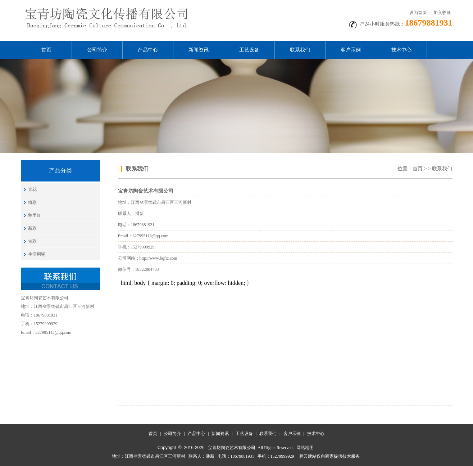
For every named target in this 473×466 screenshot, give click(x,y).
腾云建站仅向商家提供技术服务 (329, 456)
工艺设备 (249, 50)
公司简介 (97, 50)
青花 (32, 189)
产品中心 (148, 50)
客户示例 (351, 50)
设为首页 (418, 12)
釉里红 (34, 215)
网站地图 (305, 447)
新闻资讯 (198, 50)
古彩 (32, 241)
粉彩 (32, 202)
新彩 (32, 228)
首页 (46, 50)
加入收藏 (442, 12)
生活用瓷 (36, 254)
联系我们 (300, 50)
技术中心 (401, 50)
